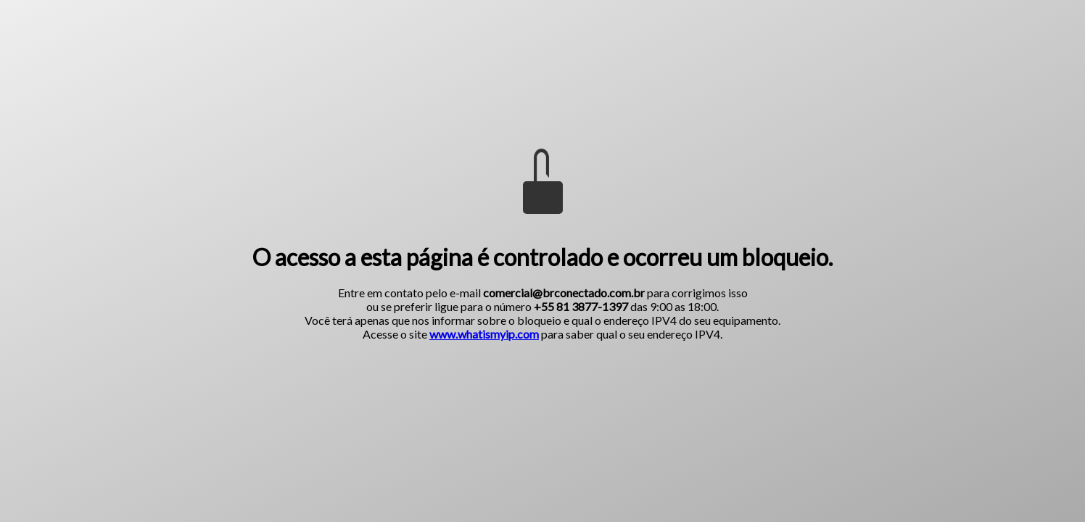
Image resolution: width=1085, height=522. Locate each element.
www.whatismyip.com (484, 334)
